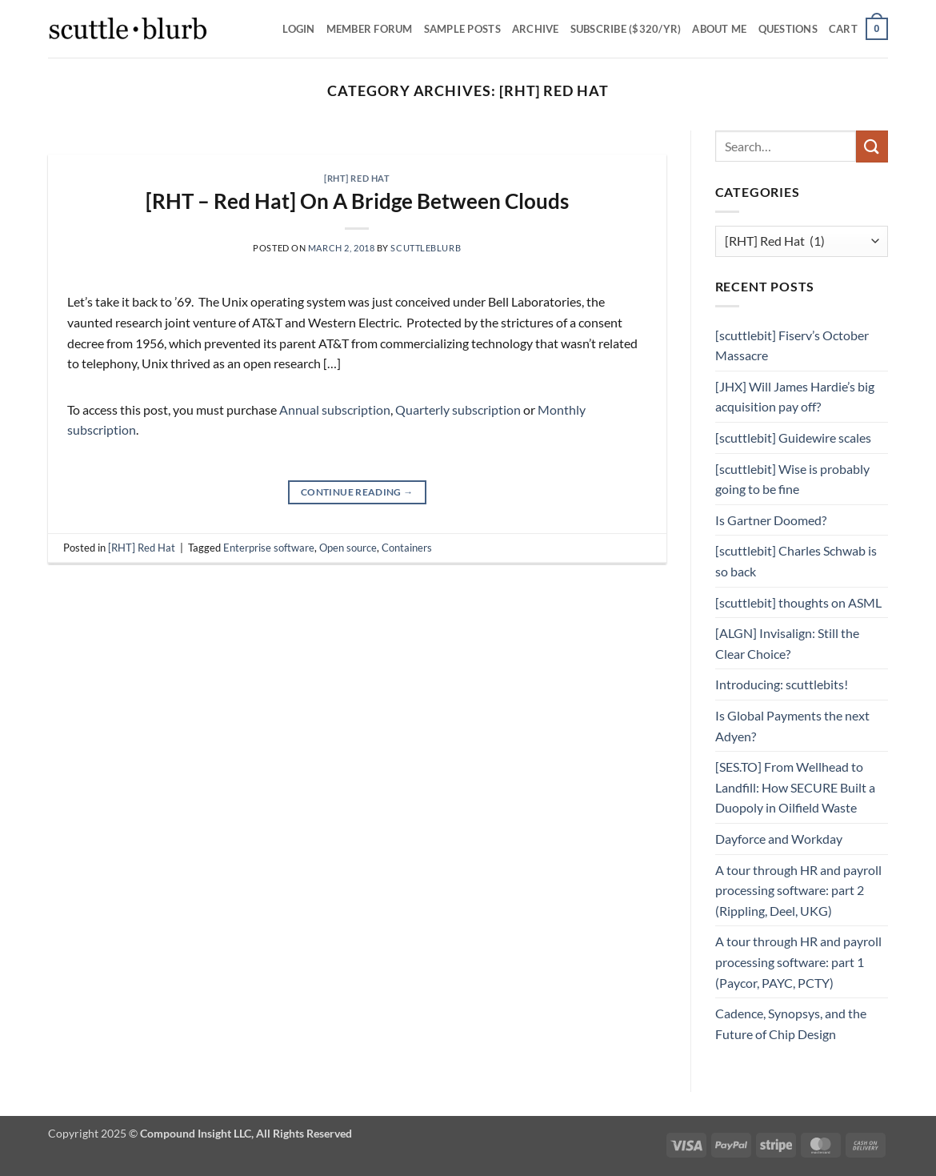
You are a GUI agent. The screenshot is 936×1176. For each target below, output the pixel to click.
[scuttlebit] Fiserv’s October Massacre (792, 345)
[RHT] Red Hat (357, 178)
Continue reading (357, 492)
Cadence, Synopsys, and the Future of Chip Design (790, 1023)
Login (298, 28)
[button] (858, 28)
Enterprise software (268, 547)
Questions (788, 28)
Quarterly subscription (458, 409)
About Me (719, 28)
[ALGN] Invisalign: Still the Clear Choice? (787, 643)
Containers (407, 547)
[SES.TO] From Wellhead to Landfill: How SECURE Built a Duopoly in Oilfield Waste (795, 787)
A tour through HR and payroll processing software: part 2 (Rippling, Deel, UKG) (798, 890)
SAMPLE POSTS (462, 28)
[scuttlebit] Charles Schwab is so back (796, 561)
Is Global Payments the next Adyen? (792, 726)
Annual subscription (334, 409)
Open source (348, 547)
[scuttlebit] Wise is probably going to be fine (792, 479)
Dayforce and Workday (778, 838)
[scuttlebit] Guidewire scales (793, 437)
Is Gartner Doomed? (770, 520)
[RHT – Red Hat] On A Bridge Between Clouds (357, 201)
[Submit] (872, 146)
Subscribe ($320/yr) (626, 28)
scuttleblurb (425, 248)
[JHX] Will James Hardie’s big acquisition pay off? (794, 397)
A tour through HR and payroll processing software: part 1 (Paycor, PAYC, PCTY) (798, 961)
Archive (535, 28)
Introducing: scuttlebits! (781, 684)
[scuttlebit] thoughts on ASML (798, 602)
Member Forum (369, 28)
